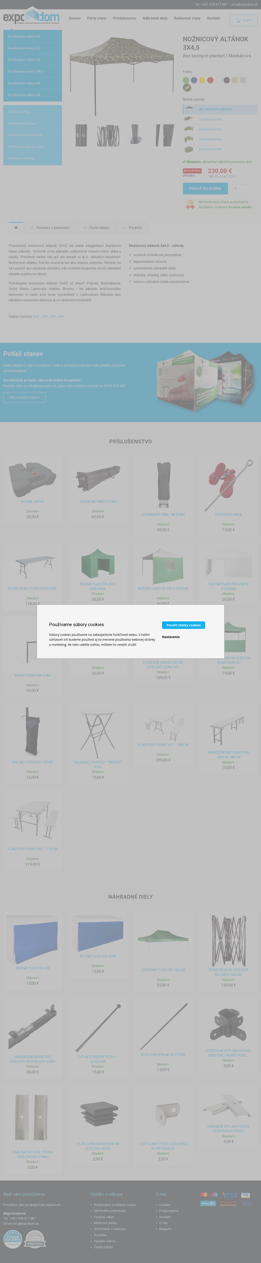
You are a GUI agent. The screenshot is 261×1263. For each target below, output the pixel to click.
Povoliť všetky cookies (183, 625)
